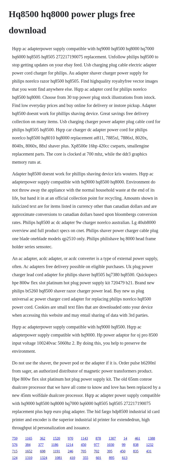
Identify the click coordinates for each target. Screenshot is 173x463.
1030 (110, 445)
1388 (151, 438)
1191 (56, 451)
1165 (28, 438)
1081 (58, 458)
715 (14, 451)
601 (98, 458)
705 (83, 451)
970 (70, 438)
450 (83, 445)
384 (27, 445)
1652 (28, 451)
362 (42, 438)
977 (96, 445)
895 (111, 458)
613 (124, 458)
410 (72, 458)
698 (42, 451)
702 (96, 451)
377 (40, 445)
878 (98, 438)
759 (14, 438)
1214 (69, 445)
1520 (56, 438)
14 (125, 438)
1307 (112, 438)
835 (136, 451)
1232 (149, 445)
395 (109, 451)
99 (123, 445)
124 (14, 458)
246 (70, 451)
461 (137, 438)
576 (14, 445)
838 (136, 445)
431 (149, 451)
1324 (43, 458)
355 (85, 458)
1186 (54, 445)
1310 (28, 458)
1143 (84, 438)
